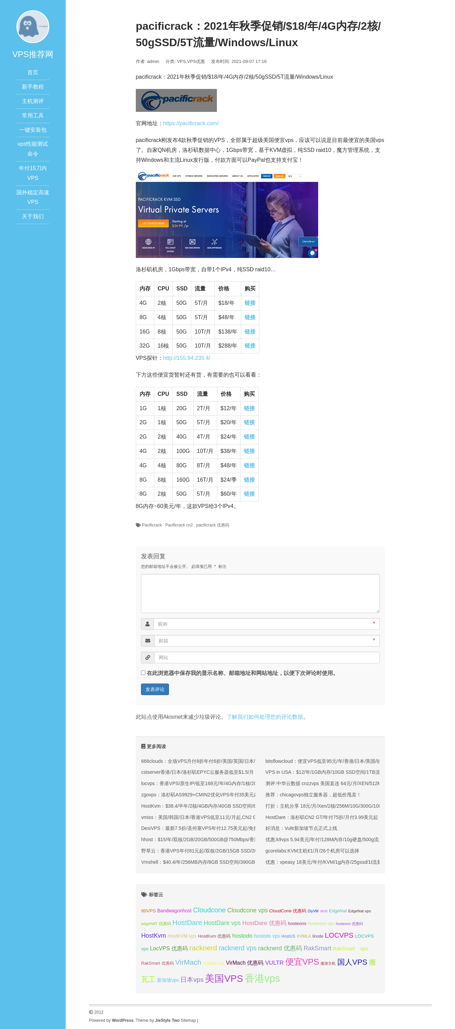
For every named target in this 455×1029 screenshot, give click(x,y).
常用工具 (33, 115)
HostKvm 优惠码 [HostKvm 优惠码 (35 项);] (214, 936)
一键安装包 (33, 130)
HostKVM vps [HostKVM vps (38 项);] (182, 936)
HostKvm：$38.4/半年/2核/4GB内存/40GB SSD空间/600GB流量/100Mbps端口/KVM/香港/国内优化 (246, 806)
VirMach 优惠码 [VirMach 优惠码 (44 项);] (245, 963)
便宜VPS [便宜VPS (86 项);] (302, 961)
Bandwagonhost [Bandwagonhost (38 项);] (174, 910)
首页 (32, 72)
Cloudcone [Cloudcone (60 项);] (209, 910)
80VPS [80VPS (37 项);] (148, 910)
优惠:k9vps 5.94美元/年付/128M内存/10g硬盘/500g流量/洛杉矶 (332, 839)
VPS (181, 61)
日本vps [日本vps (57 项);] (192, 979)
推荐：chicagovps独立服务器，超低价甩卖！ (313, 794)
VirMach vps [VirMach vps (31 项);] (213, 963)
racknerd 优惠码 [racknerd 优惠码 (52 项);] (280, 948)
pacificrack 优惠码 (212, 525)
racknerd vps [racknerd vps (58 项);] (238, 948)
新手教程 (33, 87)
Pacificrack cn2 (179, 525)
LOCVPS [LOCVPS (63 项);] (339, 935)
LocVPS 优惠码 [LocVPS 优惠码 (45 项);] (169, 948)
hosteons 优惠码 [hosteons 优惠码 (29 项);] (349, 924)
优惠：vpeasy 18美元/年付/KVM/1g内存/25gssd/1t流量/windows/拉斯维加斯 (346, 862)
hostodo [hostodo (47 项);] (242, 936)
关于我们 (33, 216)
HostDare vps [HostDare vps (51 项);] (222, 923)
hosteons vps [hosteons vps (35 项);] (321, 923)
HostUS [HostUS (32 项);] (288, 936)
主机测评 (33, 101)
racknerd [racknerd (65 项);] (203, 948)
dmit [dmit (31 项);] (323, 911)
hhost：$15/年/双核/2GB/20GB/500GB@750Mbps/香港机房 (205, 839)
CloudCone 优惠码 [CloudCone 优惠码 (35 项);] (287, 910)
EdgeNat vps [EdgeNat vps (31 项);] (359, 911)
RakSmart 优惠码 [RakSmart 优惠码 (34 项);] (157, 963)
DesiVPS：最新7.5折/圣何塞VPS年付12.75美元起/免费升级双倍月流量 (216, 828)
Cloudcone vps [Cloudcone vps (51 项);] (247, 910)
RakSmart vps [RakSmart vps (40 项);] (350, 948)
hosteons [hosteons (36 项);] (297, 923)
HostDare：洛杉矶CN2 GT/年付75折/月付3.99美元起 (321, 817)
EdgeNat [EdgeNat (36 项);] (338, 910)
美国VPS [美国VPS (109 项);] (224, 978)
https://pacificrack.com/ (191, 123)
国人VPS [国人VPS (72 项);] (352, 962)
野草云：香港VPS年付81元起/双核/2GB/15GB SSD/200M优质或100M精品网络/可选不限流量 (240, 851)
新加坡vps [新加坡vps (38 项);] (168, 980)
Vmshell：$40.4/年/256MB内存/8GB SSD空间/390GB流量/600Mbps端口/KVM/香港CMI (234, 862)
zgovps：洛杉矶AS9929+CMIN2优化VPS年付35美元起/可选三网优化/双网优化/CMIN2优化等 (240, 794)
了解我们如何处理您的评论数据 (264, 717)
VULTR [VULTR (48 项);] (274, 963)
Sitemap (188, 1020)
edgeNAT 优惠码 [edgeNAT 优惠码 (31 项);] (156, 924)
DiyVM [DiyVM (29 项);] (313, 911)
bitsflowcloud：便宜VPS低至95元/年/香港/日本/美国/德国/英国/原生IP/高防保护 (349, 761)
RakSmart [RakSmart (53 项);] (317, 948)
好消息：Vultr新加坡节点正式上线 (301, 828)
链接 (250, 303)
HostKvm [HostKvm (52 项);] (153, 935)
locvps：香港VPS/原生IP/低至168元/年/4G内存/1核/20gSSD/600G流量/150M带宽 (228, 783)
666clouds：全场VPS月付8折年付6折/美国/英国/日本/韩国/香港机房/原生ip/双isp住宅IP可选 (238, 761)
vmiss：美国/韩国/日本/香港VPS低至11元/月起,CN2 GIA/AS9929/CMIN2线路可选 (228, 817)
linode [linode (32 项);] (317, 936)
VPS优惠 (196, 61)
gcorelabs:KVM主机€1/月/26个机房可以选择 (312, 851)
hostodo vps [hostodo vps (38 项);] (267, 936)
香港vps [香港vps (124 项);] (262, 978)
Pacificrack (152, 525)
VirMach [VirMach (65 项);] (188, 962)
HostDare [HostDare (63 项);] (187, 922)
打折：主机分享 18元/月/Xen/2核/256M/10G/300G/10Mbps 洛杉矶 (335, 806)
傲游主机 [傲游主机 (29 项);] (328, 963)
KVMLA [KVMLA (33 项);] (304, 936)
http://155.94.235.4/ (186, 358)
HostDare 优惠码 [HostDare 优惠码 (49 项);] (264, 923)
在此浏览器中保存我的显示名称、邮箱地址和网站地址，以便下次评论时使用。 (242, 673)
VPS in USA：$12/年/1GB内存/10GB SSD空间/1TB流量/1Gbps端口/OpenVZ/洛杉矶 (355, 772)
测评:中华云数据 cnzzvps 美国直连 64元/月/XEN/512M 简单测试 (333, 783)
